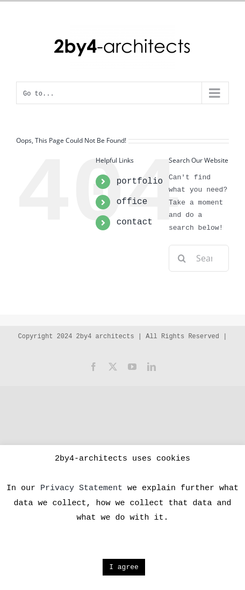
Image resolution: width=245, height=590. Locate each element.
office (132, 202)
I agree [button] (124, 567)
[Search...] (199, 258)
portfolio (140, 181)
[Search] (182, 258)
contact (135, 222)
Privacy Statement (81, 488)
